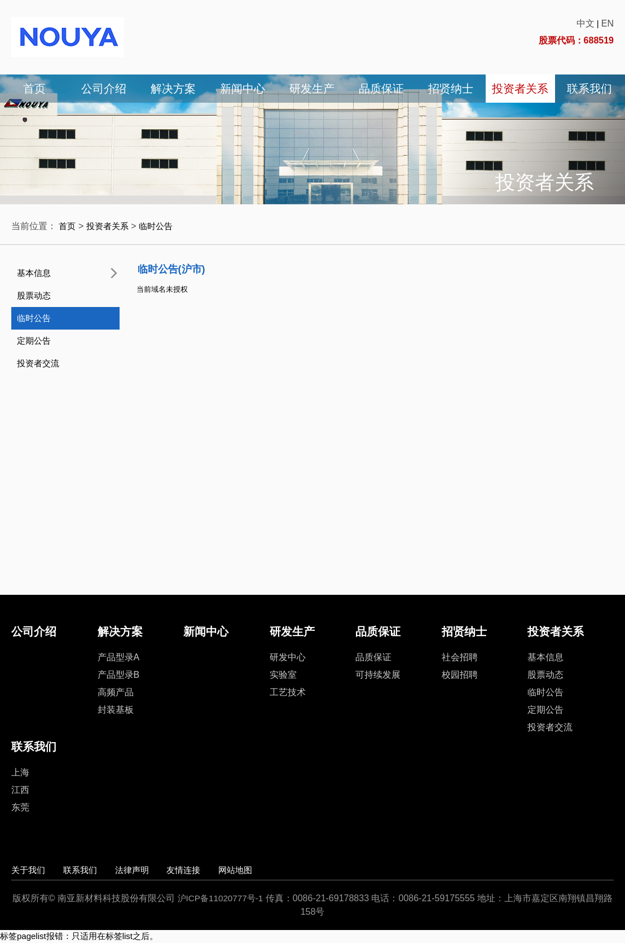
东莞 (20, 807)
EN (607, 23)
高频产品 (116, 692)
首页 (34, 88)
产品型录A (119, 657)
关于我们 (29, 870)
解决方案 (173, 88)
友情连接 (213, 870)
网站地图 (274, 870)
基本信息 (34, 273)
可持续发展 (377, 674)
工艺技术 (288, 692)
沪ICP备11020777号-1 (224, 898)
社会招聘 (460, 657)
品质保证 (381, 88)
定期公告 (34, 340)
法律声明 (152, 870)
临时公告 (161, 226)
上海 (20, 772)
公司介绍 (103, 88)
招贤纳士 (450, 88)
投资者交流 (38, 363)
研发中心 (288, 657)
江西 (20, 790)
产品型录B (119, 674)
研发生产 (311, 88)
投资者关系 (520, 88)
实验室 (283, 674)
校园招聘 (460, 674)
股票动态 (34, 295)
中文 (585, 23)
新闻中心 (242, 88)
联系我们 (589, 88)
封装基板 (116, 709)
